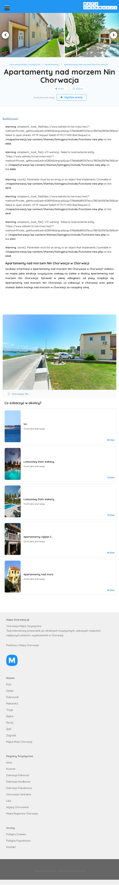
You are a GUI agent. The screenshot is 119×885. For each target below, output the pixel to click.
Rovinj (9, 722)
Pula (8, 684)
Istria (9, 762)
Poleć (59, 88)
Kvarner (10, 769)
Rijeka (9, 716)
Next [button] (113, 35)
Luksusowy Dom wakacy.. (40, 461)
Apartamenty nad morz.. (39, 574)
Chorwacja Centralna (18, 794)
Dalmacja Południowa (19, 788)
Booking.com (10, 118)
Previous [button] (5, 35)
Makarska (12, 703)
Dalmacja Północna (17, 775)
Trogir (9, 710)
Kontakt (11, 847)
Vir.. (26, 424)
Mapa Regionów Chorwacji (22, 813)
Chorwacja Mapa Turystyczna (24, 64)
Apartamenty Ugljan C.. (38, 536)
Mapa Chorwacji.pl (17, 619)
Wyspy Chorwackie (17, 807)
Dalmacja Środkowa (18, 781)
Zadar (10, 690)
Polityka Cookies (16, 834)
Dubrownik (12, 697)
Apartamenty (52, 64)
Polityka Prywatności (18, 840)
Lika (8, 800)
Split (8, 729)
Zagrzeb (11, 735)
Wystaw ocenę (72, 97)
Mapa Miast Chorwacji (19, 741)
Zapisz (78, 88)
